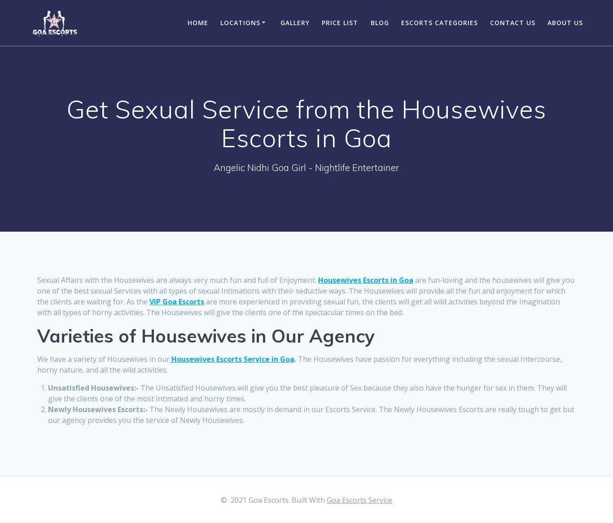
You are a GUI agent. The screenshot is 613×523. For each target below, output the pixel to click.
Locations (240, 22)
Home (198, 22)
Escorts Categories (439, 22)
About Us (565, 22)
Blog (380, 22)
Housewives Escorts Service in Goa (232, 359)
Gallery (295, 22)
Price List (340, 22)
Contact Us (512, 22)
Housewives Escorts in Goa (365, 280)
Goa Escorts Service (359, 500)
